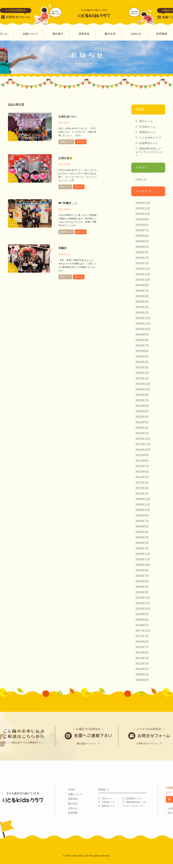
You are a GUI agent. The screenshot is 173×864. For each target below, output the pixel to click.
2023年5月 (142, 356)
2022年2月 (142, 427)
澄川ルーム (65, 187)
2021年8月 (142, 460)
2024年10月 (142, 279)
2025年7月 (142, 230)
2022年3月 (142, 422)
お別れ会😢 (65, 158)
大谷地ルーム (147, 126)
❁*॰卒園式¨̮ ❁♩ (68, 203)
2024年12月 (142, 268)
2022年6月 (142, 405)
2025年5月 (142, 241)
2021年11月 (142, 444)
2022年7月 (142, 400)
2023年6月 (142, 351)
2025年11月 (142, 208)
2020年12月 (142, 499)
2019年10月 (142, 564)
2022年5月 (142, 411)
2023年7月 (142, 345)
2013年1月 (142, 658)
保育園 (101, 789)
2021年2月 (142, 488)
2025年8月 (142, 224)
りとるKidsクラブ (150, 137)
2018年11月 (142, 603)
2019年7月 (142, 575)
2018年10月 (142, 608)
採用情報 (73, 812)
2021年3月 (142, 482)
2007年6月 (142, 680)
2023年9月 (142, 334)
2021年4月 (142, 477)
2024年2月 (142, 312)
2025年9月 (142, 219)
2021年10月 (142, 449)
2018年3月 (142, 625)
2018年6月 (142, 619)
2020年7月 (142, 521)
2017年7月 (142, 636)
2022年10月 (142, 389)
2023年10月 (142, 329)
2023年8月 (142, 340)
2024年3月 (142, 307)
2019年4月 (142, 586)
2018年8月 (142, 614)
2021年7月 (142, 466)
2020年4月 (142, 532)
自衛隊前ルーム (148, 143)
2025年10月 (142, 214)
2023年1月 (142, 378)
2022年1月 (142, 433)
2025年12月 (142, 203)
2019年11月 (142, 559)
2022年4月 (142, 416)
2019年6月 (142, 581)
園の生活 (73, 803)
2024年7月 (142, 290)
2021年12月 (142, 438)
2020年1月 (142, 548)
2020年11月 (142, 504)
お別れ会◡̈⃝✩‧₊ (67, 116)
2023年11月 (142, 323)
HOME (71, 789)
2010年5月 (142, 669)
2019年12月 (142, 553)
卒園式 (62, 248)
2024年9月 (142, 285)
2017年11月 (142, 630)
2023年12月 (142, 318)
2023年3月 (142, 367)
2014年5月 (142, 652)
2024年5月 (142, 296)
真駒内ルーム (66, 142)
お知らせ (81, 142)
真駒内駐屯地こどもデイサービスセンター (149, 152)
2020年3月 (142, 537)
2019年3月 (142, 592)
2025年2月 (142, 257)
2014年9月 (142, 641)
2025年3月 (142, 252)
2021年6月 (142, 471)
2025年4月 (142, 246)
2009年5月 (142, 674)
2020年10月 (142, 510)
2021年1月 (142, 493)
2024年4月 (142, 301)
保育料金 (73, 799)
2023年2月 (142, 373)
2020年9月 (142, 515)
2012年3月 (142, 663)
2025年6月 (142, 235)
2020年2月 (142, 542)
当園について (75, 794)
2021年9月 (142, 455)
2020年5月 (142, 526)
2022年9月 (142, 394)
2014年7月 (142, 647)
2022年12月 (142, 383)
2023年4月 (142, 362)
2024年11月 (142, 274)
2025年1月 (142, 263)
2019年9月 (142, 570)
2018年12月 (142, 597)
